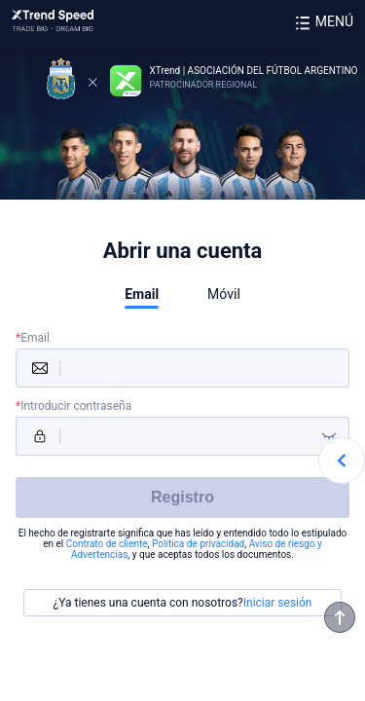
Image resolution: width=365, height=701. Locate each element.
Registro (182, 497)
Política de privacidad (198, 543)
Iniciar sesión (277, 602)
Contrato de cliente (107, 543)
